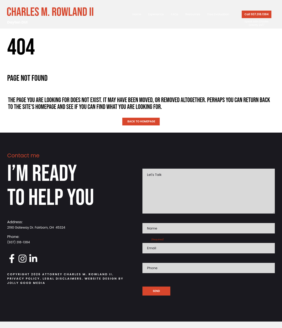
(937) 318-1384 (20, 242)
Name (146, 224)
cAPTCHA (149, 285)
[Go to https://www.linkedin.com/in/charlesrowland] (33, 259)
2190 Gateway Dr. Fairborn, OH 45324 (40, 227)
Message (149, 165)
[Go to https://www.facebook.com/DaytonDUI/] (11, 259)
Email (153, 245)
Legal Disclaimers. (64, 279)
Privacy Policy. (24, 279)
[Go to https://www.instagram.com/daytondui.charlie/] (22, 259)
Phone (147, 265)
